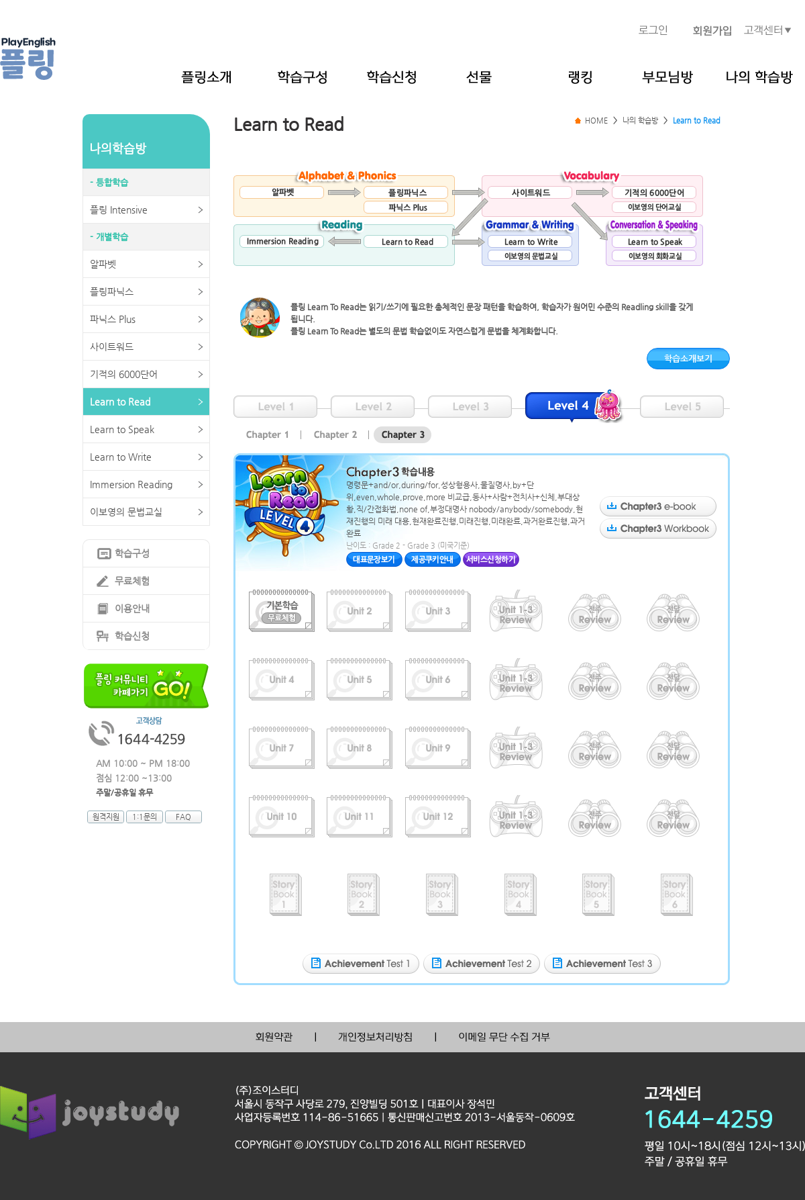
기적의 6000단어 (124, 374)
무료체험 (132, 580)
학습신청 (132, 636)
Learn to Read (120, 401)
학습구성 (132, 553)
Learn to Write (121, 456)
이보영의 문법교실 (126, 511)
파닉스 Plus (113, 319)
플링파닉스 (111, 291)
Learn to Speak (122, 429)
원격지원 (106, 817)
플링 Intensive (119, 209)
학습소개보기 (688, 358)
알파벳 (103, 264)
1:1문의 (144, 817)
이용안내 (132, 608)
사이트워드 (111, 346)
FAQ (183, 817)
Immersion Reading (131, 484)
